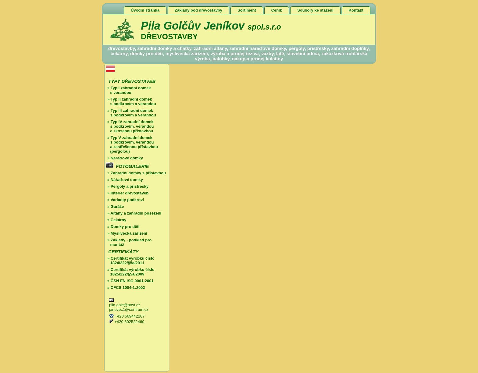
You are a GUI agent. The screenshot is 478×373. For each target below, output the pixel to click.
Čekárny (118, 220)
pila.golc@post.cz (124, 305)
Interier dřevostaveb (129, 193)
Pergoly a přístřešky (129, 186)
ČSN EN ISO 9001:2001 (132, 281)
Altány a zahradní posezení (135, 213)
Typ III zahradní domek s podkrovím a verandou (131, 112)
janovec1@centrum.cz (128, 309)
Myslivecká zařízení (129, 233)
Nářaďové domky (127, 158)
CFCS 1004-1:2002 (127, 287)
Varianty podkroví (127, 199)
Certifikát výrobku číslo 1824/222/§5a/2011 (130, 260)
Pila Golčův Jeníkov (211, 26)
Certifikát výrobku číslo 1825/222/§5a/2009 (130, 271)
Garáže (117, 206)
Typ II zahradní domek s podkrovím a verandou (131, 101)
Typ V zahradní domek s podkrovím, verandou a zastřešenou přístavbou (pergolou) (132, 144)
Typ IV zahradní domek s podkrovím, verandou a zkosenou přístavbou (130, 126)
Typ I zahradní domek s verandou (128, 90)
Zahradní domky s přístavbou (138, 173)
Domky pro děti (125, 226)
